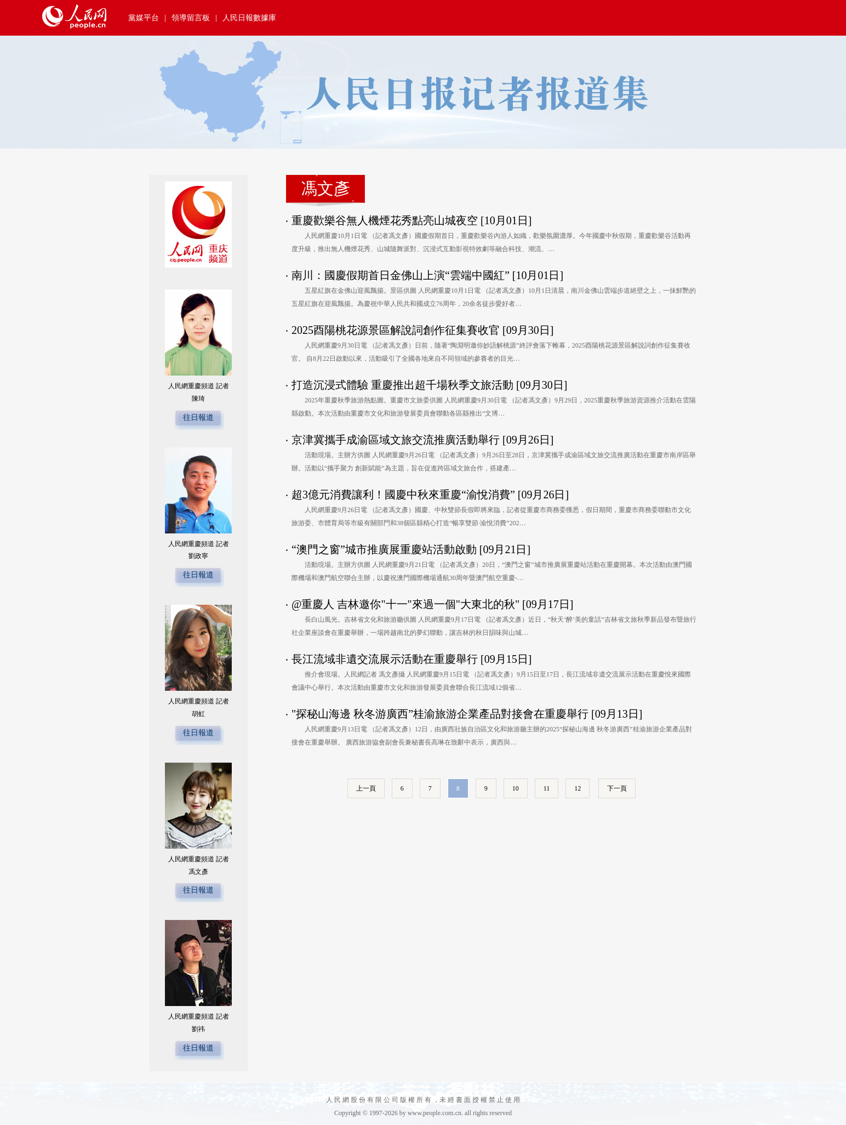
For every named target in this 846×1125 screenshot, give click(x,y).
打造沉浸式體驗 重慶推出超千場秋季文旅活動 (402, 385)
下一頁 (617, 788)
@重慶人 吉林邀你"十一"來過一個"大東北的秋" (405, 604)
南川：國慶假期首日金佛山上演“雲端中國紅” (400, 275)
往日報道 (198, 417)
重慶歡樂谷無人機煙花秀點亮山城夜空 (384, 220)
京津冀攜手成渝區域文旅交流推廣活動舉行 (395, 440)
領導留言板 (191, 18)
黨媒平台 (143, 18)
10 (515, 788)
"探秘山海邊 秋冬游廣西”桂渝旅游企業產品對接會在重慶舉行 (439, 714)
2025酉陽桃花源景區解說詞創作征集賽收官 (395, 330)
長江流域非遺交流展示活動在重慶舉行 (384, 659)
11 (547, 788)
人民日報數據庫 (249, 18)
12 (577, 788)
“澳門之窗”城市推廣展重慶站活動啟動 (384, 549)
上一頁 (366, 788)
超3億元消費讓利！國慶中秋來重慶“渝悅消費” (403, 494)
